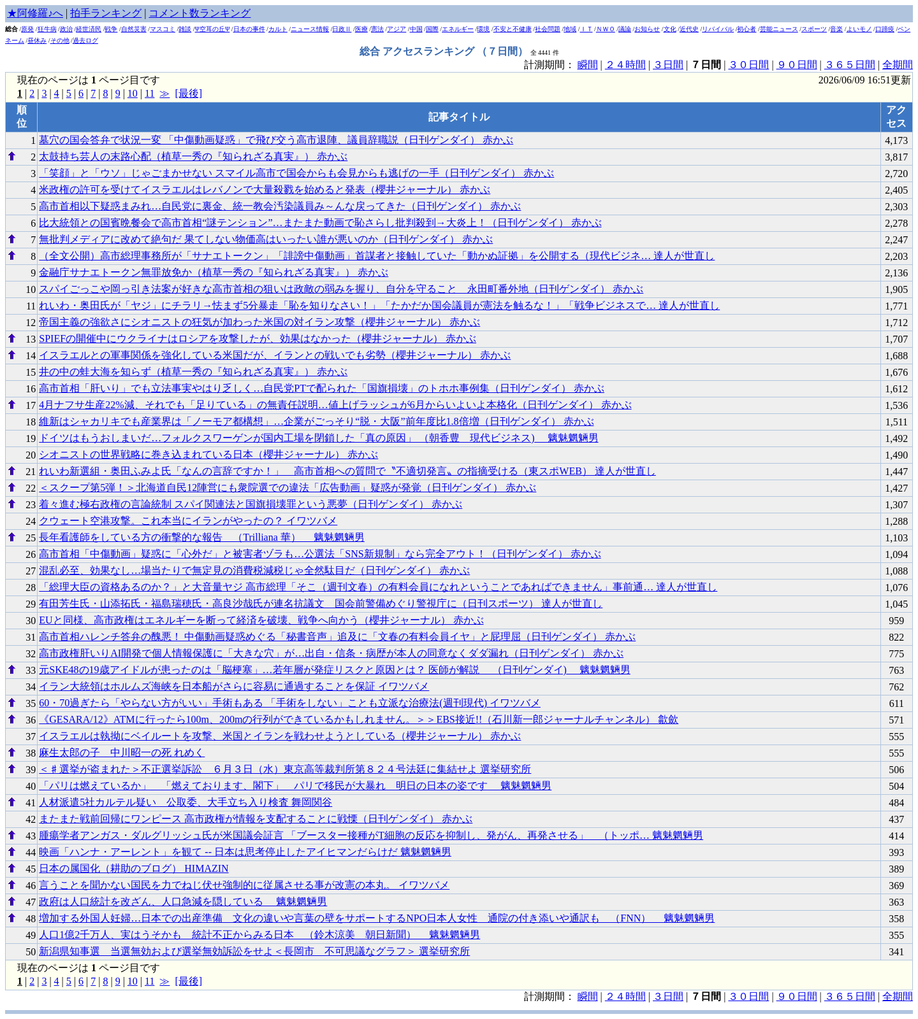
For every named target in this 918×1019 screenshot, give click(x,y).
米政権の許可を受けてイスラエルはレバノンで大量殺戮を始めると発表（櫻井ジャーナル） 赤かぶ (264, 189)
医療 (361, 28)
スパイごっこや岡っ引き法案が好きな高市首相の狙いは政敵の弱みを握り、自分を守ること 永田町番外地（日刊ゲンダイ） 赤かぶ (341, 288)
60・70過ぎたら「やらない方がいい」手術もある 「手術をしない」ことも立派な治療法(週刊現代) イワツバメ (290, 702)
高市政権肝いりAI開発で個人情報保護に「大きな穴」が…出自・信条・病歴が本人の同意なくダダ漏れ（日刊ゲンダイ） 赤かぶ (331, 653)
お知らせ (647, 28)
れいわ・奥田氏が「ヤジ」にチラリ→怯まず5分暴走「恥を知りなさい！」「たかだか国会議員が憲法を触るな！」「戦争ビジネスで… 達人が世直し (379, 305)
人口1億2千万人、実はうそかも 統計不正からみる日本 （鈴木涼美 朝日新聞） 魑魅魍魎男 (259, 934)
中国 (416, 28)
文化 (670, 28)
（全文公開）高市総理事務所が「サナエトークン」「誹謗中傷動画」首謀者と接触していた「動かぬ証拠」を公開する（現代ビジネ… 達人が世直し (377, 255)
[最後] (188, 93)
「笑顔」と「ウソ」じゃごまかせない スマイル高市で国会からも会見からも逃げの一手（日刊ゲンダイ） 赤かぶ (296, 172)
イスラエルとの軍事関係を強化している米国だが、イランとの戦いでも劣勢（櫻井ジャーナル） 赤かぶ (275, 355)
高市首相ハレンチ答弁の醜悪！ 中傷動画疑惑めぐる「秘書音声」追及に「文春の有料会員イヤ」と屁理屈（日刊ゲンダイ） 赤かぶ (337, 636)
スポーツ (814, 28)
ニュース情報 (310, 28)
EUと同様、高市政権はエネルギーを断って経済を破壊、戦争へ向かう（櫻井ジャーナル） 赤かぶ (261, 620)
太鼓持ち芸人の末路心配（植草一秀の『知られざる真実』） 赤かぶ (193, 156)
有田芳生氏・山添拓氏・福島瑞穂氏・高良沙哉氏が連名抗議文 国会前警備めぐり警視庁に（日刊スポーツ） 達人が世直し (320, 603)
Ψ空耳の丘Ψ (212, 28)
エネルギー (458, 28)
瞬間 (588, 64)
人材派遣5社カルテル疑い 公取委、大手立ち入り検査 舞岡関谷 (185, 802)
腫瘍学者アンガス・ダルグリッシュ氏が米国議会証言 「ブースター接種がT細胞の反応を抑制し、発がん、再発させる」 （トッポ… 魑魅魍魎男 (371, 835)
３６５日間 (849, 64)
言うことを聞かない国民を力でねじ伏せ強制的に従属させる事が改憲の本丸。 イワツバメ (244, 885)
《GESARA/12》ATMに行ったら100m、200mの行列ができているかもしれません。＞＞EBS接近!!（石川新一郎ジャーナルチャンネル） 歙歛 (358, 719)
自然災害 (134, 28)
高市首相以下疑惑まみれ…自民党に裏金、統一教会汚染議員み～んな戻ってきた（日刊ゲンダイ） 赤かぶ (280, 206)
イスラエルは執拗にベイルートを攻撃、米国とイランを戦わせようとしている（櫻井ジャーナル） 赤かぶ (280, 735)
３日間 (668, 64)
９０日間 (796, 64)
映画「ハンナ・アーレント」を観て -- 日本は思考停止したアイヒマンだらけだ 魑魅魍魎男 (245, 851)
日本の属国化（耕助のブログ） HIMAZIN (133, 868)
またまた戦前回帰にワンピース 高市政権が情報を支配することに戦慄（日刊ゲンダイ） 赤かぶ (255, 818)
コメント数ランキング (200, 13)
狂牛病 (47, 28)
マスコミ (162, 28)
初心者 (746, 28)
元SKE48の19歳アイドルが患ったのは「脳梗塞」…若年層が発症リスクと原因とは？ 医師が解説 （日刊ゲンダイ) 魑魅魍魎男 (334, 669)
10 (132, 93)
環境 (483, 28)
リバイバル (718, 28)
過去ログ (85, 40)
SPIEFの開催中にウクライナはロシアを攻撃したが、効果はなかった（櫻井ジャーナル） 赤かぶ (257, 338)
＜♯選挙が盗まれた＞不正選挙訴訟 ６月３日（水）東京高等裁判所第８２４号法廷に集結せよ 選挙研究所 (285, 769)
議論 (624, 28)
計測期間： (551, 996)
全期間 (897, 64)
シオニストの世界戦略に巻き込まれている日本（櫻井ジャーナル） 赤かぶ (208, 454)
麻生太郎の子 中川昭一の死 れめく (122, 752)
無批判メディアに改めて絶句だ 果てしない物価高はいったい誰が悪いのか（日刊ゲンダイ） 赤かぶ (266, 239)
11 (149, 93)
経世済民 (88, 28)
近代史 (689, 28)
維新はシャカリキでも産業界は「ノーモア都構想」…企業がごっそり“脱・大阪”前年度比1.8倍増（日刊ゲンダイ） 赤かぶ (316, 421)
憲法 (377, 28)
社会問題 (547, 28)
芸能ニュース (779, 28)
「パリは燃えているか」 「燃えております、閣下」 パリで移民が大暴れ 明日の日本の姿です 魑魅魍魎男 (295, 785)
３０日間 (748, 64)
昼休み (37, 40)
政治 (66, 28)
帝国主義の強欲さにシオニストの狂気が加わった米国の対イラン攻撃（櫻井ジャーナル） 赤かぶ (259, 322)
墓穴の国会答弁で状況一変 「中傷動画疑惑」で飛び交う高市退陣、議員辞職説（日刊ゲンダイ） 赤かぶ (276, 139)
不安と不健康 (512, 28)
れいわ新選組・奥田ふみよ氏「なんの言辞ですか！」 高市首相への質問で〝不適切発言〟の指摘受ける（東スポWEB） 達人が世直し (347, 471)
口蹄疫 (884, 28)
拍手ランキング (106, 13)
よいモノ (859, 28)
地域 (570, 28)
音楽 (836, 28)
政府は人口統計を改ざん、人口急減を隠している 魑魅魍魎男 (183, 901)
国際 (432, 28)
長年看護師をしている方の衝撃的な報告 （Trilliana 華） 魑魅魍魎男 (202, 537)
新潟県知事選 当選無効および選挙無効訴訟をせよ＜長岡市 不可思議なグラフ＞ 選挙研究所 (254, 951)
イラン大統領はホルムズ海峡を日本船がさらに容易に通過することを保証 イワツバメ (234, 686)
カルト (278, 28)
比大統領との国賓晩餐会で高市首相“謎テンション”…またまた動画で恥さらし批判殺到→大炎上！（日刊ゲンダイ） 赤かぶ (320, 222)
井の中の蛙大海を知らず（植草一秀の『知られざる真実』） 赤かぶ (193, 371)
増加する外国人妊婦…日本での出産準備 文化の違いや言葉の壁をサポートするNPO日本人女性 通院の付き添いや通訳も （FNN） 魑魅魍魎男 (377, 918)
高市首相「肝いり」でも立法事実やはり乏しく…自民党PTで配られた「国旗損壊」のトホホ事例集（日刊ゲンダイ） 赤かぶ (321, 388)
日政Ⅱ (341, 28)
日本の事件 (249, 28)
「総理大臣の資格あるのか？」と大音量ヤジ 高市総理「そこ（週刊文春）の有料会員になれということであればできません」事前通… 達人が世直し (378, 586)
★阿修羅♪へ (35, 13)
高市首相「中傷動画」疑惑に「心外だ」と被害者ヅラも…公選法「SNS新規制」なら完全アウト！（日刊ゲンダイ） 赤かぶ (320, 553)
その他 (59, 40)
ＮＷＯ (605, 28)
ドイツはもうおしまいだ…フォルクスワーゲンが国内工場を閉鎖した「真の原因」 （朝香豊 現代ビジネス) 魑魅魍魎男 (318, 437)
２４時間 (625, 64)
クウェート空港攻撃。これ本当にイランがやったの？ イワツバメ (188, 520)
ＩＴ (586, 28)
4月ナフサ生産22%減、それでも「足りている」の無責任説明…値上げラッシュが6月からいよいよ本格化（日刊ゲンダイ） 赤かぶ (335, 404)
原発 (27, 28)
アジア (396, 28)
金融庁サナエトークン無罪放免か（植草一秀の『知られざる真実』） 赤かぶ (213, 272)
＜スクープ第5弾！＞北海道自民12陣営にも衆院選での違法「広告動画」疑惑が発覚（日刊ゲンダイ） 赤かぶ (287, 487)
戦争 (111, 28)
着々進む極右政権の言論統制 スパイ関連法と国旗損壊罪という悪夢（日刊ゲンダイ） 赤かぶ (250, 504)
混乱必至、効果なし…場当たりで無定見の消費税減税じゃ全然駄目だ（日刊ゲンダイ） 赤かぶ (254, 570)
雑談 (184, 28)
